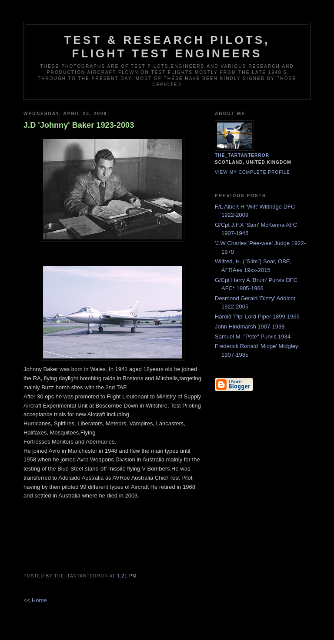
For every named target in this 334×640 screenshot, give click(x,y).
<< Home (35, 600)
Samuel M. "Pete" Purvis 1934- (253, 336)
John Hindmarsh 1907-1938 (249, 326)
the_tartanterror (242, 155)
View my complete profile (252, 172)
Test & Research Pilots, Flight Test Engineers (167, 46)
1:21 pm (127, 576)
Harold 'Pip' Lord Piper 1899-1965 (257, 316)
